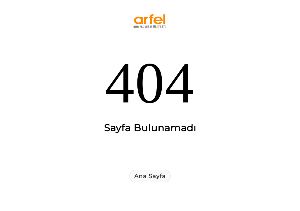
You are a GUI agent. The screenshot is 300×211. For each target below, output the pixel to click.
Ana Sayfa (150, 176)
